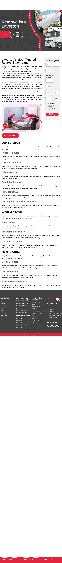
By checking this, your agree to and (52, 107)
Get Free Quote (52, 114)
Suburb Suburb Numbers (49, 76)
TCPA (49, 110)
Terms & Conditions (51, 107)
